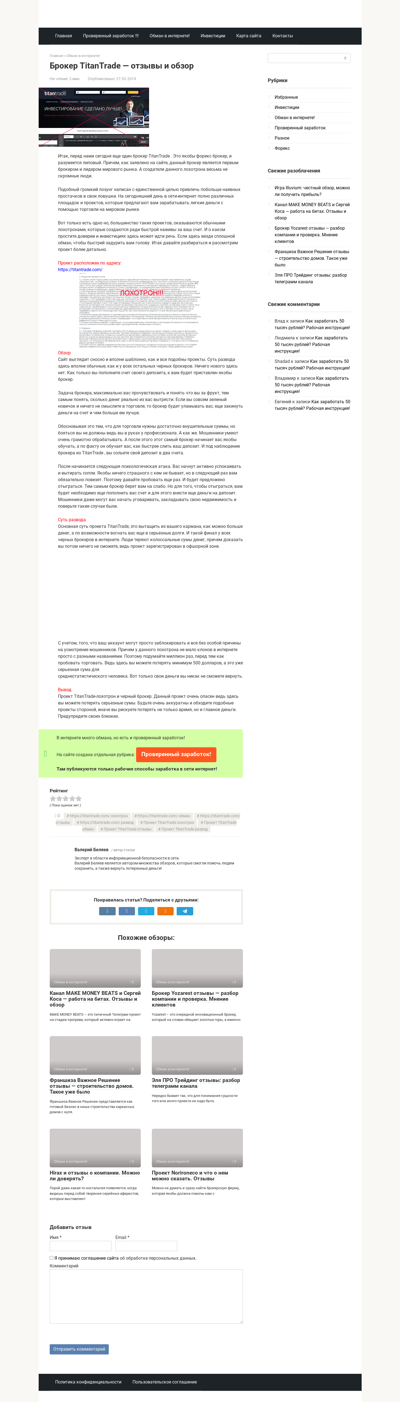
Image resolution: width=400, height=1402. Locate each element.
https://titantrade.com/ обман (164, 816)
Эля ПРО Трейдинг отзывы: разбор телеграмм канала (196, 1083)
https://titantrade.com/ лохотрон (99, 816)
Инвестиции (213, 35)
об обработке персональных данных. (123, 1258)
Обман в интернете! (170, 35)
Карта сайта (248, 35)
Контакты (282, 35)
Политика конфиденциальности (88, 1382)
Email (122, 1237)
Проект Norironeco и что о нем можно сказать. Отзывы (190, 1176)
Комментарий (64, 1266)
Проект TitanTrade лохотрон (169, 822)
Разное (282, 138)
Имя (56, 1237)
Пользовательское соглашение (165, 1382)
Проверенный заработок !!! (111, 35)
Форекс (282, 148)
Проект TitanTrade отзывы (128, 829)
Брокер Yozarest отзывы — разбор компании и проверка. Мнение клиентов (195, 999)
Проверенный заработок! (176, 754)
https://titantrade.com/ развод (107, 822)
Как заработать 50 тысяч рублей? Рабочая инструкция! (311, 344)
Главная (63, 35)
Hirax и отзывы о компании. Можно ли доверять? (95, 1176)
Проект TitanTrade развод (184, 829)
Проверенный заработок (300, 127)
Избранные (286, 97)
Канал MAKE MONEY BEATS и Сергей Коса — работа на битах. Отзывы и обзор (95, 999)
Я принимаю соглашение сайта (86, 1258)
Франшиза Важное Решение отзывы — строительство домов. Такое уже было (92, 1086)
